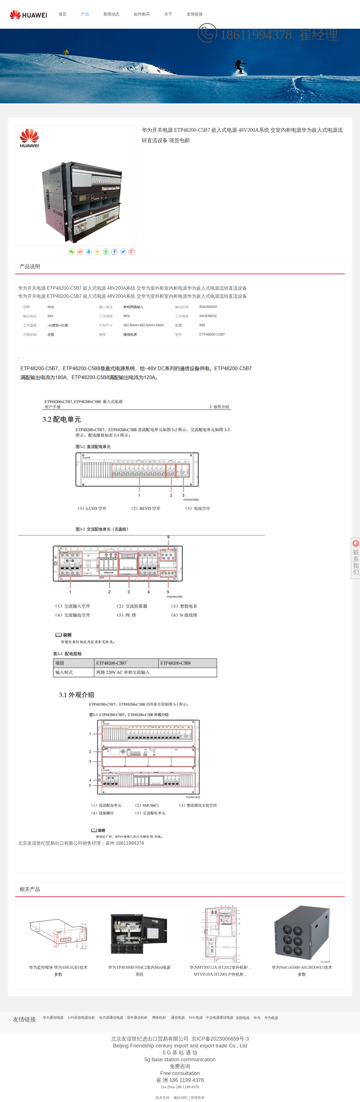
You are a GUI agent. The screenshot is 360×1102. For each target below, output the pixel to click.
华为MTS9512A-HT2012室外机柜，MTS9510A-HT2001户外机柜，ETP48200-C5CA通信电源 (221, 974)
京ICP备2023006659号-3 (220, 1039)
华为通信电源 (53, 1018)
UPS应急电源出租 (81, 1018)
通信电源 (178, 1018)
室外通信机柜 (137, 1018)
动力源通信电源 (111, 1018)
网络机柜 (159, 1018)
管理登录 (197, 1098)
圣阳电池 (242, 1018)
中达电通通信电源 (219, 1018)
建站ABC (181, 1098)
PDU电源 (196, 1018)
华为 (256, 1018)
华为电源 (271, 1018)
